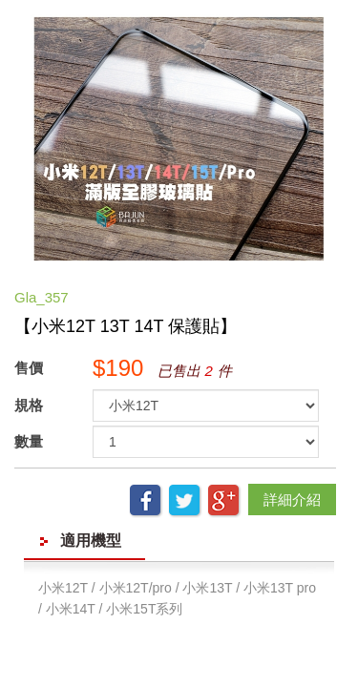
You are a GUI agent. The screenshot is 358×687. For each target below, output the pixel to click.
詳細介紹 (292, 499)
